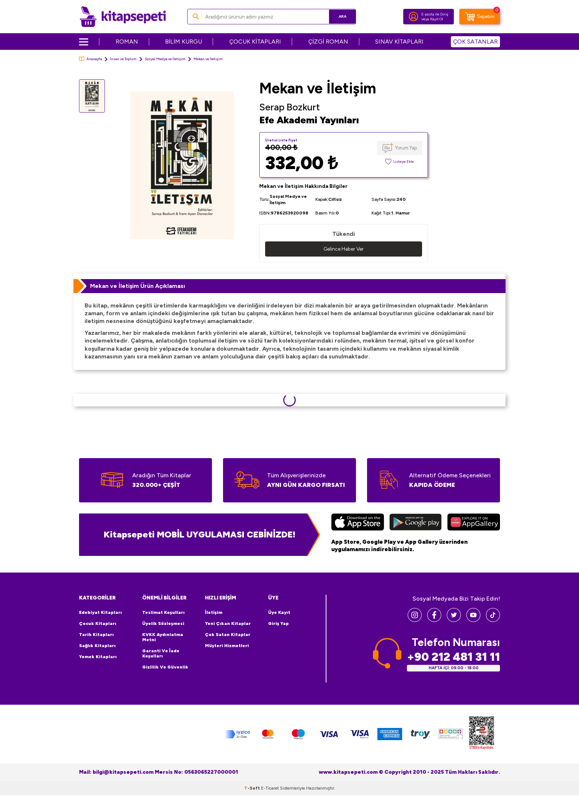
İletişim (213, 612)
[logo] (123, 17)
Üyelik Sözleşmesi (163, 623)
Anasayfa (90, 58)
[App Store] (357, 523)
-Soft (252, 788)
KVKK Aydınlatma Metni (162, 637)
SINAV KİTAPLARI (399, 41)
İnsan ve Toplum (123, 58)
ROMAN (127, 41)
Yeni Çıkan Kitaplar (228, 623)
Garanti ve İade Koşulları (160, 654)
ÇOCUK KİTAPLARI (255, 41)
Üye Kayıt (279, 612)
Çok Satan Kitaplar (227, 635)
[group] (182, 165)
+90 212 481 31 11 (453, 657)
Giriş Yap (278, 623)
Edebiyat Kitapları (100, 612)
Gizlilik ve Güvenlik (165, 667)
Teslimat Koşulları (163, 612)
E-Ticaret (270, 788)
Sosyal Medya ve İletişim (165, 58)
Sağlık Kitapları (97, 646)
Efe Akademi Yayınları (309, 120)
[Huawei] (473, 523)
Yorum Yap (406, 148)
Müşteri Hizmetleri (227, 646)
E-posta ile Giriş (434, 14)
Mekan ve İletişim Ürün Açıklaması (137, 285)
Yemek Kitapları (98, 657)
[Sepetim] (479, 16)
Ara (339, 16)
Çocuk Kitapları (97, 623)
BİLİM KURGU (183, 41)
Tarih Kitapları (96, 635)
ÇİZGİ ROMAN (328, 41)
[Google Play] (416, 523)
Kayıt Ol (436, 19)
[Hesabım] (413, 16)
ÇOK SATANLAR (475, 41)
